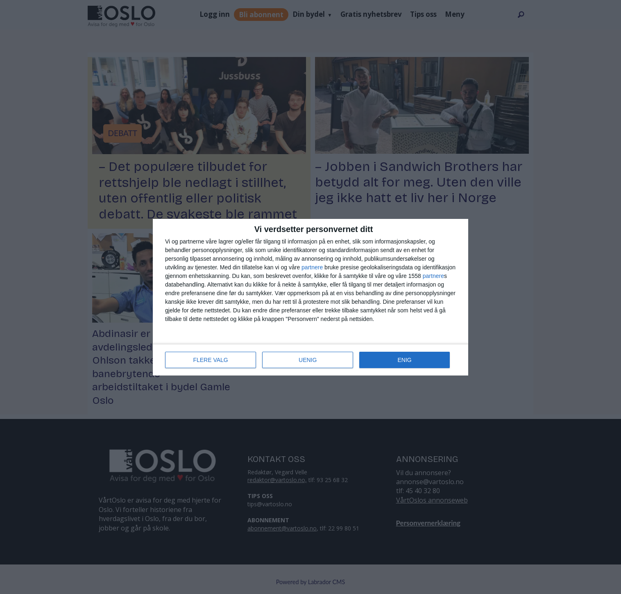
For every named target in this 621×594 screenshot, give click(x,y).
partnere (312, 267)
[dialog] (310, 297)
